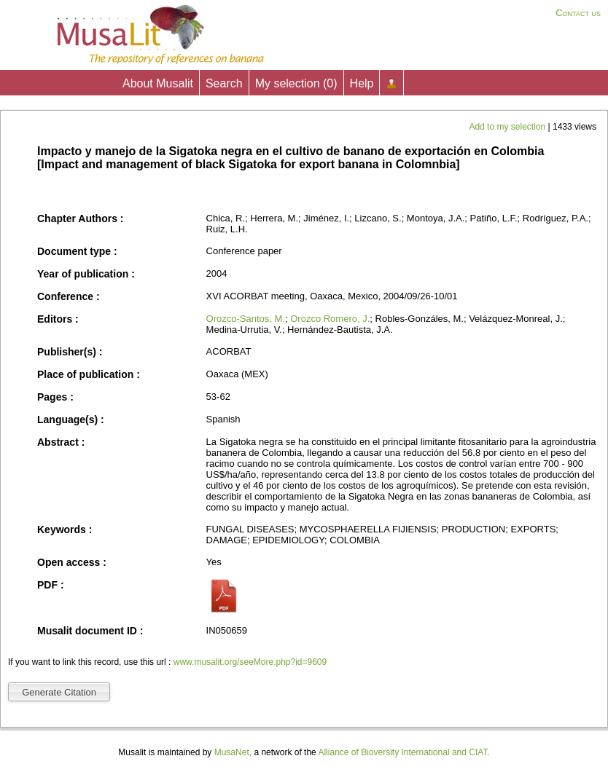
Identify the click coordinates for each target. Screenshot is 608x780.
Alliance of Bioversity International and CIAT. (403, 752)
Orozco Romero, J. (330, 318)
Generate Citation (59, 692)
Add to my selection (508, 127)
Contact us (578, 12)
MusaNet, (233, 752)
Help (362, 83)
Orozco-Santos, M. (245, 318)
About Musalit (157, 83)
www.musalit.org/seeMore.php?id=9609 (250, 662)
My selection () (296, 83)
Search (224, 83)
